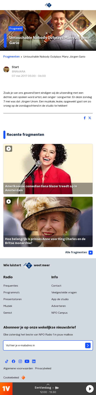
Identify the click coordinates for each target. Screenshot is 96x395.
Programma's (11, 292)
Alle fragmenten (79, 253)
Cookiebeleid (11, 377)
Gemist (7, 312)
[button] (89, 388)
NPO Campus (59, 312)
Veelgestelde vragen (64, 292)
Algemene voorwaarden (18, 368)
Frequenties (10, 285)
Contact (56, 285)
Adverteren (58, 306)
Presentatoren (12, 299)
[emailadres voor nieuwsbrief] (48, 345)
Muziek (7, 306)
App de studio (60, 299)
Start (15, 67)
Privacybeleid (43, 368)
